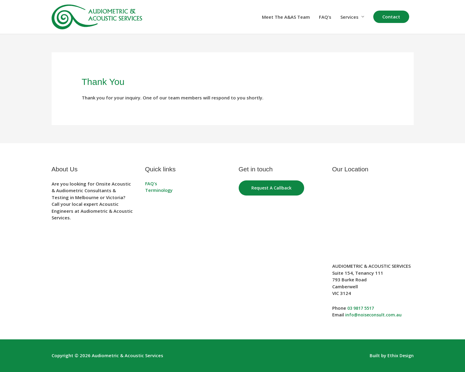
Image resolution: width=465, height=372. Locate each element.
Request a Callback (272, 188)
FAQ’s (325, 17)
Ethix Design (400, 355)
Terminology (159, 190)
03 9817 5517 (362, 308)
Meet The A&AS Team (286, 17)
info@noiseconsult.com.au (375, 315)
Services (349, 17)
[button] (391, 17)
